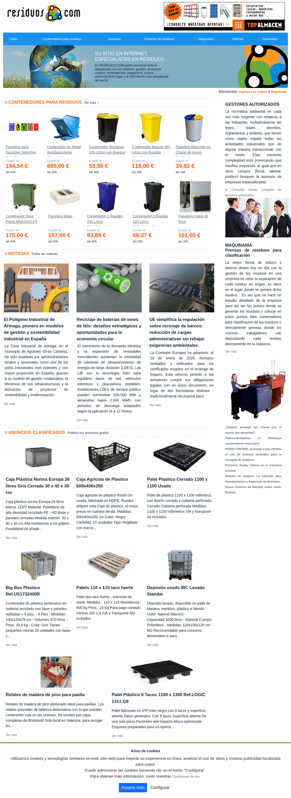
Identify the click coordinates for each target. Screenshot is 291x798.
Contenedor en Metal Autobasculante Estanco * (64, 151)
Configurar (160, 787)
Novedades (270, 39)
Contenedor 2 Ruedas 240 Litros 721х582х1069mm (104, 220)
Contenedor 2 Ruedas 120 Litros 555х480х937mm (150, 220)
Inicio (14, 39)
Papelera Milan (60, 216)
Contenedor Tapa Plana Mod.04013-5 (21, 219)
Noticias (237, 39)
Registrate (278, 92)
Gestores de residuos (159, 39)
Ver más (9, 404)
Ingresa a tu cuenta (253, 92)
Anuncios (114, 39)
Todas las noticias (45, 254)
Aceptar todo (133, 787)
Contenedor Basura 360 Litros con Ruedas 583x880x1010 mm (151, 151)
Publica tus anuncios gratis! (88, 433)
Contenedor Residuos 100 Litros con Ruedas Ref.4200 (107, 151)
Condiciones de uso (186, 776)
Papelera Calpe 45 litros (193, 219)
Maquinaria (205, 39)
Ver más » (91, 102)
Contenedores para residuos (62, 39)
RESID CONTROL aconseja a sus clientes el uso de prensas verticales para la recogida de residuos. (253, 454)
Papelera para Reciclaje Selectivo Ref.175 (21, 151)
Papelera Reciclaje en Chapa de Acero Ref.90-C (193, 151)
